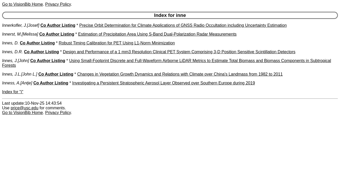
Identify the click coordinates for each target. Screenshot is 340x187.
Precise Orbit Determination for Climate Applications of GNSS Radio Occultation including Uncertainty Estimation (183, 25)
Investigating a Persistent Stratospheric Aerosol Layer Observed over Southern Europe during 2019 (163, 83)
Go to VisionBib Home (22, 4)
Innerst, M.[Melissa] (20, 34)
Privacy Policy (58, 4)
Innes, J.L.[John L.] (19, 74)
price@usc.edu (24, 108)
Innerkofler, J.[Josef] (20, 25)
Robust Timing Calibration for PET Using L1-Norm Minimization (117, 43)
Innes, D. (10, 43)
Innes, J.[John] (15, 60)
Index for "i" (12, 92)
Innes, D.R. (12, 52)
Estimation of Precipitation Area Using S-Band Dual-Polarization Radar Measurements (157, 34)
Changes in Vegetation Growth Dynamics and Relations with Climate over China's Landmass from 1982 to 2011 (180, 74)
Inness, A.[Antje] (17, 83)
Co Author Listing (58, 25)
